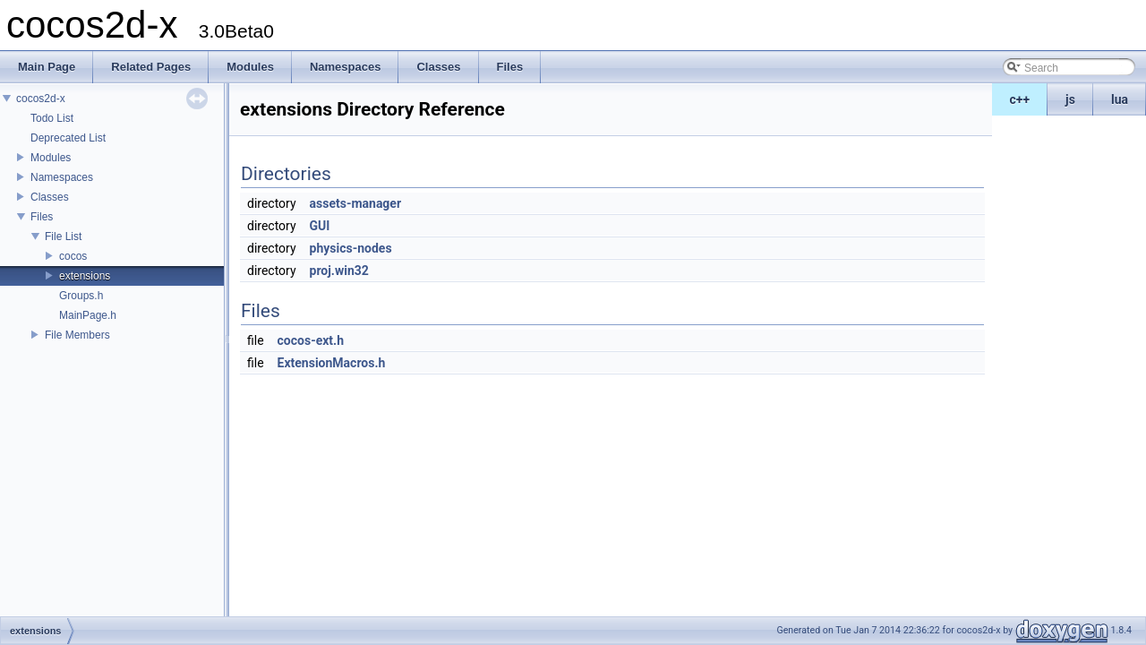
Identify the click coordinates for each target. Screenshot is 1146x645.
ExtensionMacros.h (332, 363)
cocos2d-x (40, 98)
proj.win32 (339, 270)
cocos (73, 256)
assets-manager (356, 203)
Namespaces (61, 177)
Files (41, 217)
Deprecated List (68, 138)
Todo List (51, 118)
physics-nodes (351, 248)
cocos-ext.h (311, 340)
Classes (49, 197)
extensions (84, 276)
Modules (50, 157)
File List (63, 236)
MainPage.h (87, 315)
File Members (77, 335)
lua (1119, 99)
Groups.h (81, 295)
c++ (1020, 99)
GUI (320, 226)
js (1070, 99)
